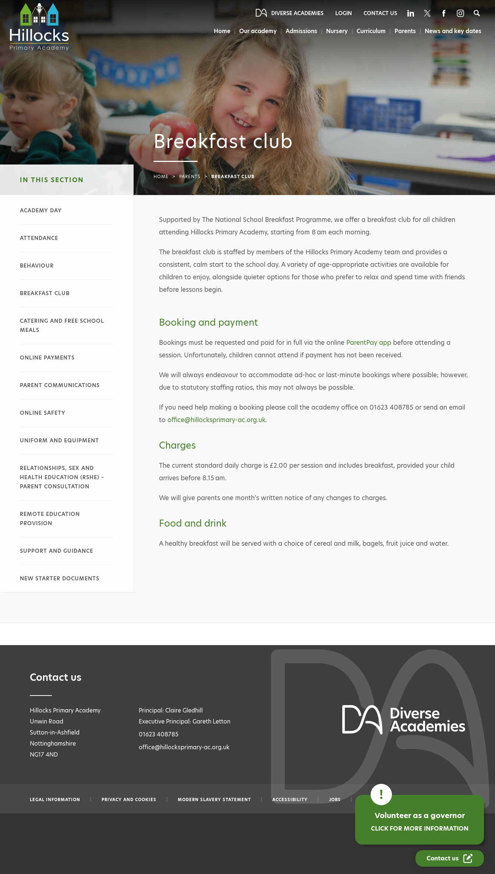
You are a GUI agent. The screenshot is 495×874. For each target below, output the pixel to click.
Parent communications (60, 385)
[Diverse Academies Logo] (40, 27)
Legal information (55, 800)
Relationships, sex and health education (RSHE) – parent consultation (62, 477)
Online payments (47, 357)
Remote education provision (50, 518)
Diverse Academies (297, 13)
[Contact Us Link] (450, 858)
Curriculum (370, 31)
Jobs (335, 800)
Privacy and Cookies (129, 800)
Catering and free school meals (62, 325)
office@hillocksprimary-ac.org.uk (216, 419)
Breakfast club (45, 293)
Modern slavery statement (214, 800)
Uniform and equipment (59, 440)
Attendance (39, 238)
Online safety (43, 413)
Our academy (256, 31)
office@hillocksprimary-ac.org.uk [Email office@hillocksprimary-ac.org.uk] (184, 747)
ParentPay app (368, 342)
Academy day (41, 210)
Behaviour (37, 265)
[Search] (477, 13)
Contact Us (380, 13)
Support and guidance (56, 551)
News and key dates (453, 31)
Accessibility (290, 800)
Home (220, 31)
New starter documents (59, 578)
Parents (405, 31)
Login (343, 13)
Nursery (336, 31)
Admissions (300, 31)
